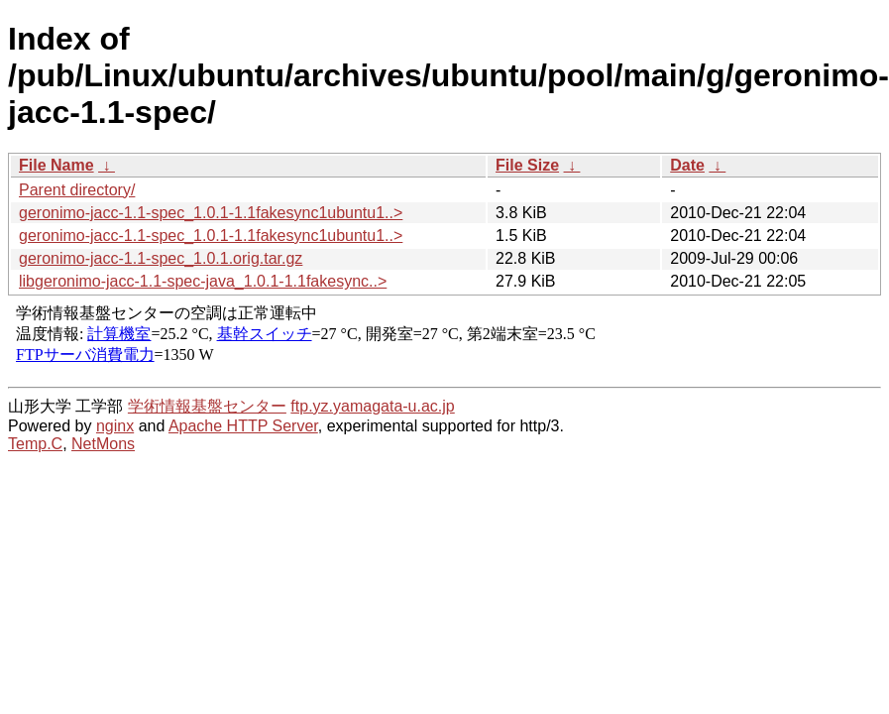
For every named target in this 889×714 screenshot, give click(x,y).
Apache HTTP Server (243, 425)
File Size (527, 165)
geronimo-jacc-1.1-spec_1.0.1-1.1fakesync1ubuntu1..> (210, 212)
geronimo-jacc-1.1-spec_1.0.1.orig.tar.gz (160, 258)
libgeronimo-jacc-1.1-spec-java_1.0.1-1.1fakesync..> (203, 281)
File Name (56, 165)
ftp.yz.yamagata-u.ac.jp (372, 406)
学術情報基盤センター (207, 406)
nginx (115, 425)
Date (687, 165)
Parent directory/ (77, 189)
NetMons (103, 443)
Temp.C (35, 443)
